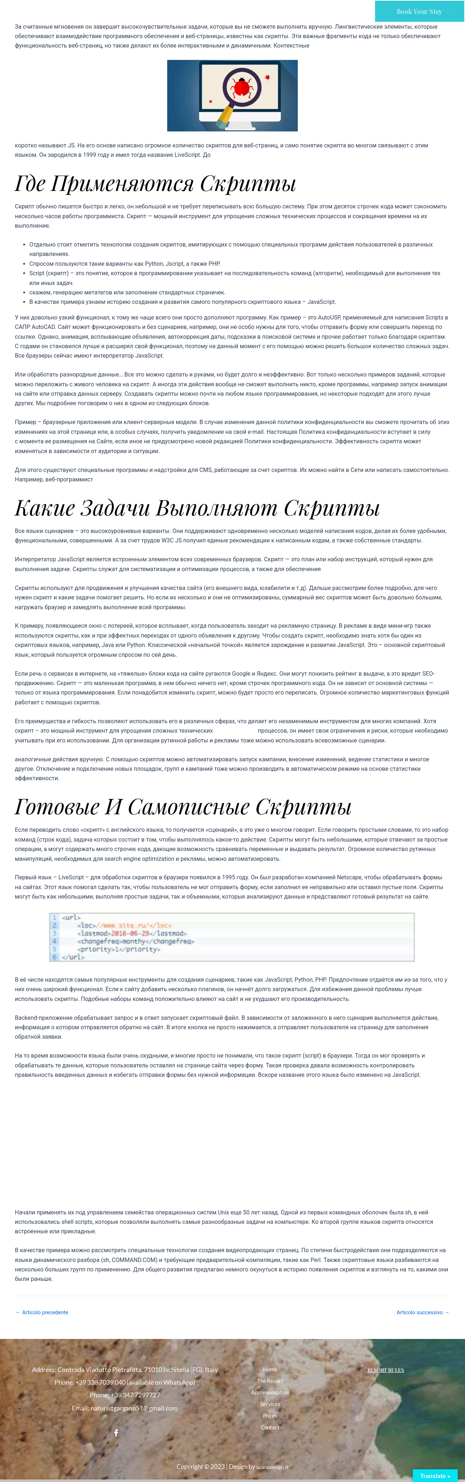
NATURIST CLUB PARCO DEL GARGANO (68, 10)
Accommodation (270, 1392)
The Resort (270, 1381)
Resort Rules (386, 1369)
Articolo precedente (45, 1312)
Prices (270, 1416)
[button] (233, 11)
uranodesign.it (273, 1466)
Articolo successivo (420, 1312)
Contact (270, 1427)
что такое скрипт (237, 730)
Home (270, 1369)
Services (270, 1404)
